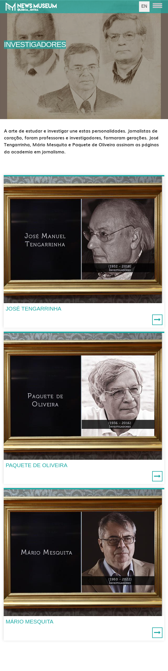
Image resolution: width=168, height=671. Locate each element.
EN (144, 6)
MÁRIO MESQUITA (29, 621)
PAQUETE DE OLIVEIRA (36, 465)
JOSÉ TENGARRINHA (33, 309)
